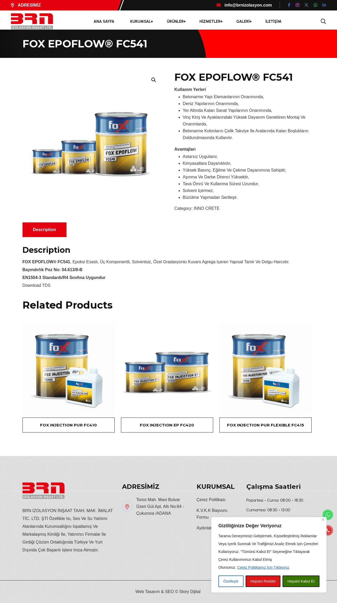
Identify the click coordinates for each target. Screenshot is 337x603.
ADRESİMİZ (26, 5)
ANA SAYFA (103, 21)
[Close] (323, 519)
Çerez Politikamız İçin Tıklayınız (263, 567)
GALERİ (243, 21)
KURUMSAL (140, 21)
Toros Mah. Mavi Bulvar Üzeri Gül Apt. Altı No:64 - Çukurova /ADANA (160, 506)
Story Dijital (190, 591)
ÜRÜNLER (175, 21)
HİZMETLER (210, 21)
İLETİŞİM (273, 21)
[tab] (45, 229)
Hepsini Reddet (263, 581)
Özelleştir (231, 581)
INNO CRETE (207, 208)
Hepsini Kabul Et (301, 581)
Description (44, 229)
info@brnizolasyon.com (244, 5)
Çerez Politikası (211, 499)
